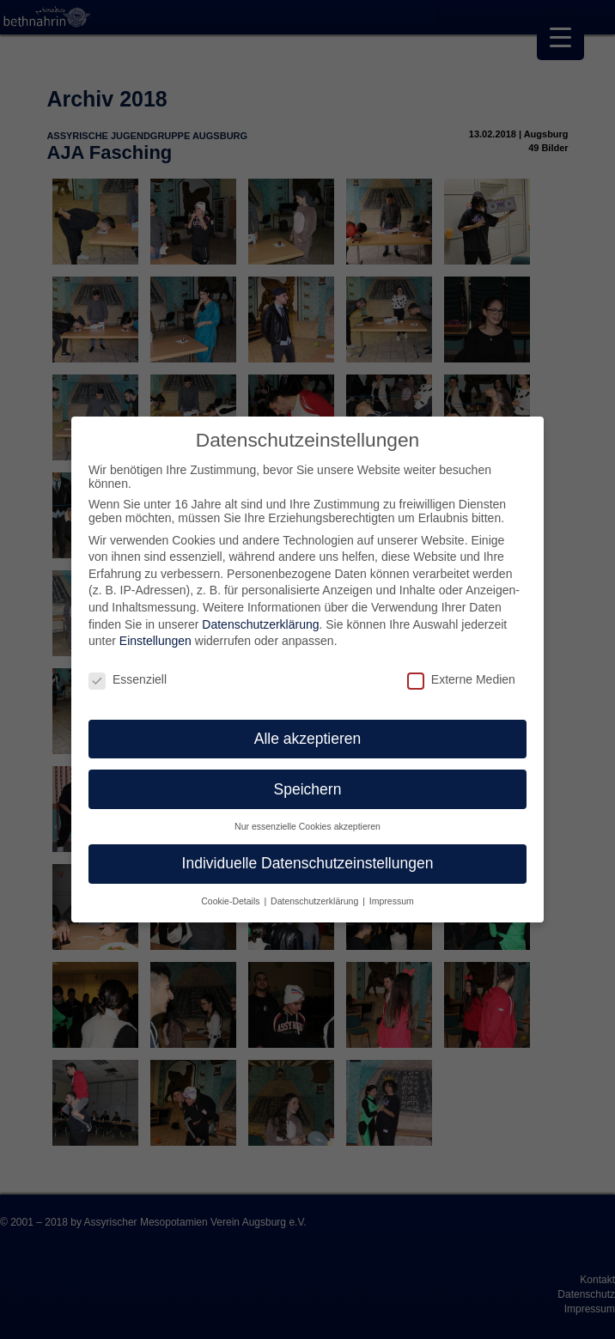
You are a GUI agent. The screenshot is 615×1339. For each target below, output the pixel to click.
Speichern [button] (308, 789)
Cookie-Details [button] (231, 901)
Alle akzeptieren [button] (308, 738)
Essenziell (127, 679)
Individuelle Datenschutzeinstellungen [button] (308, 863)
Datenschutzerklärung (260, 624)
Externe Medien (461, 679)
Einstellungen (155, 641)
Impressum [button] (391, 901)
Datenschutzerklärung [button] (316, 901)
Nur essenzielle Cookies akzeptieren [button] (307, 826)
